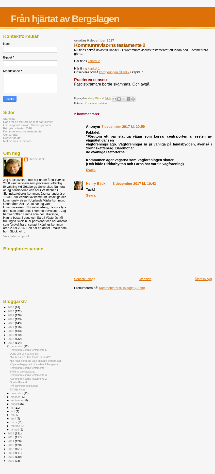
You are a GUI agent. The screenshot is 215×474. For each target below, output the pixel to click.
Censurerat (10, 134)
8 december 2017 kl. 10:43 (134, 184)
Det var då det (12, 137)
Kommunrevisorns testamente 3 (28, 374)
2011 (11, 452)
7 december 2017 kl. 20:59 (123, 127)
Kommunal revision (96, 103)
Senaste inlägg (84, 279)
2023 (11, 319)
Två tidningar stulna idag (24, 385)
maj (13, 414)
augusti (15, 403)
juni (13, 411)
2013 (11, 444)
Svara (91, 170)
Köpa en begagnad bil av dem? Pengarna (34, 364)
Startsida (145, 279)
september (18, 400)
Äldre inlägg (203, 279)
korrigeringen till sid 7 (114, 72)
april (14, 418)
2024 (11, 315)
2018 (11, 338)
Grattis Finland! (19, 382)
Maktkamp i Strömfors (17, 141)
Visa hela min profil (16, 236)
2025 (11, 311)
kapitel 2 (94, 61)
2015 (11, 437)
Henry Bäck (95, 184)
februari (16, 425)
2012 (11, 448)
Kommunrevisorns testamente (22, 131)
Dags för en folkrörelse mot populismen (28, 121)
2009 (11, 460)
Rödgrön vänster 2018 (17, 128)
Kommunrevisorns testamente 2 (28, 378)
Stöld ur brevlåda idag (22, 371)
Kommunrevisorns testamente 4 (28, 367)
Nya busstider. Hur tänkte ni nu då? (30, 357)
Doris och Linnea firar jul (24, 353)
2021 (11, 327)
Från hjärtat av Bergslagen (65, 19)
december (17, 346)
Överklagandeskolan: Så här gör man (27, 125)
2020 (11, 330)
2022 (11, 323)
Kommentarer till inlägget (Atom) (122, 288)
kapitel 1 (94, 68)
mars (14, 422)
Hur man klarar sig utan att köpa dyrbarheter (35, 360)
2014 (11, 441)
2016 (11, 433)
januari (15, 429)
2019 (11, 334)
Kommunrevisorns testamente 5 (28, 349)
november (17, 393)
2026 (11, 307)
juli (13, 407)
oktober (16, 396)
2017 (11, 342)
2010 (11, 456)
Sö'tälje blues (17, 389)
